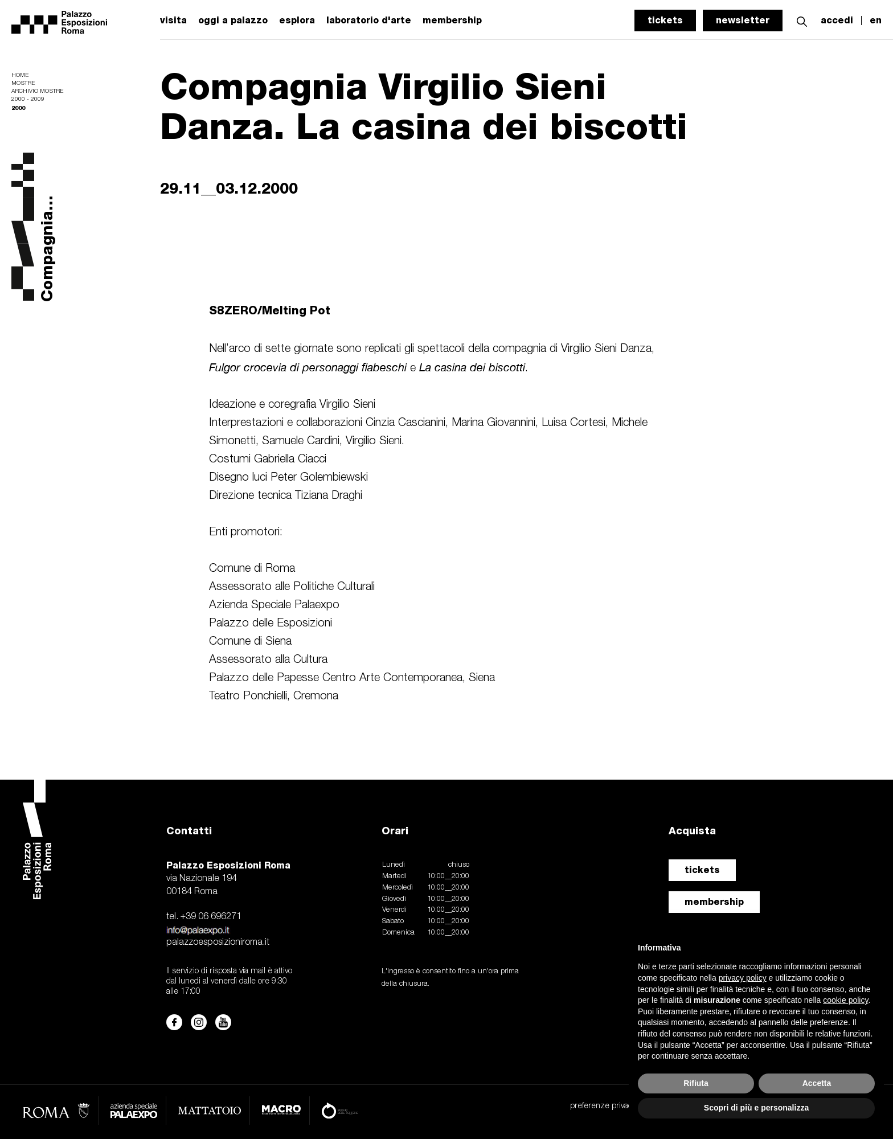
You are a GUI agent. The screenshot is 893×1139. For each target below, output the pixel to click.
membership (714, 901)
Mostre (23, 83)
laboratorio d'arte (368, 20)
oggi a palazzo (233, 20)
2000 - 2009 (27, 99)
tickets (665, 20)
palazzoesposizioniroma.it (217, 943)
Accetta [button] (816, 1083)
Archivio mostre (37, 91)
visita (173, 20)
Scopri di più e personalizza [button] (756, 1107)
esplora (297, 20)
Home (19, 75)
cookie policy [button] (845, 1000)
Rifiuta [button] (695, 1083)
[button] (802, 20)
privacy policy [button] (743, 977)
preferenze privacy (603, 1106)
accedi (837, 20)
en (876, 20)
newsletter (742, 20)
